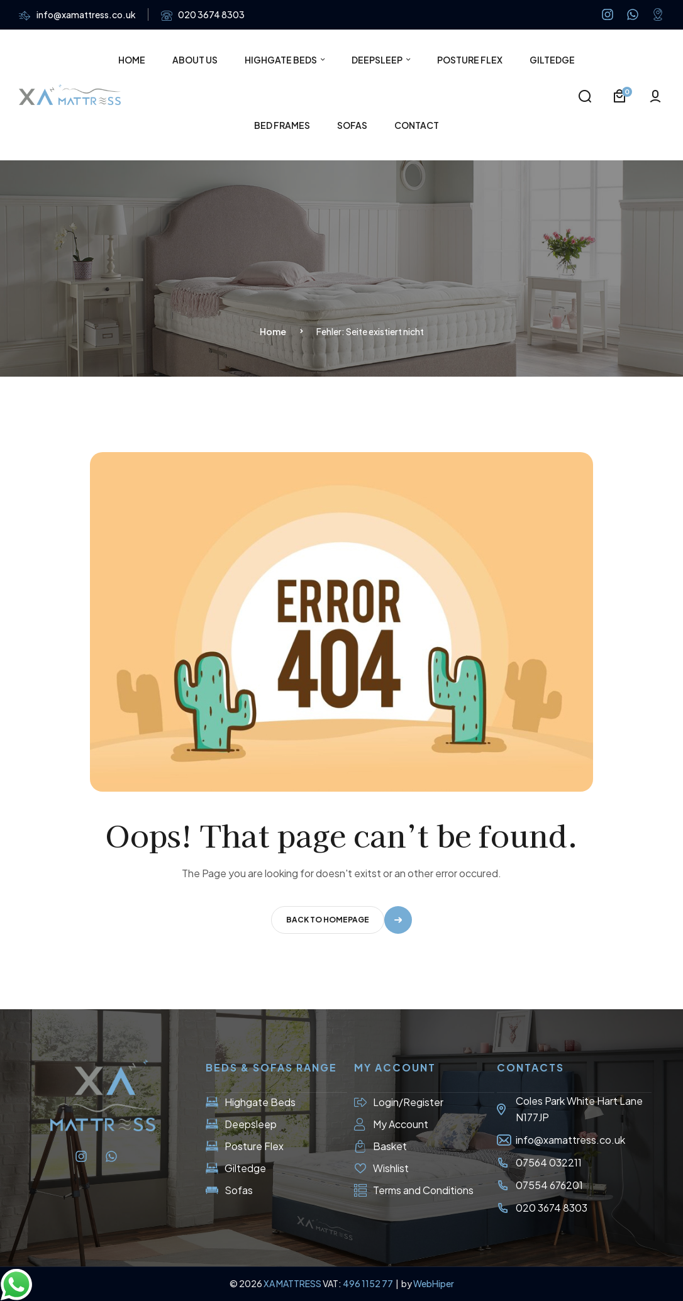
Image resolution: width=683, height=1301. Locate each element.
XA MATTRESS (292, 1283)
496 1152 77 (368, 1283)
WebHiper (433, 1283)
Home (273, 331)
